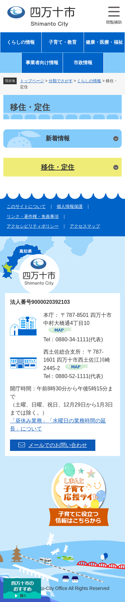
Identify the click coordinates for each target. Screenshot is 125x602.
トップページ (32, 81)
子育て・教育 (63, 42)
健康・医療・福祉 (104, 42)
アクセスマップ (85, 226)
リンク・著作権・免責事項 (33, 216)
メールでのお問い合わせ (57, 445)
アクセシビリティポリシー (33, 226)
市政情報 (83, 62)
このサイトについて (26, 206)
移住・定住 (57, 167)
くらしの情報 (21, 42)
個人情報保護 (70, 206)
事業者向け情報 (42, 62)
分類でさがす (61, 81)
